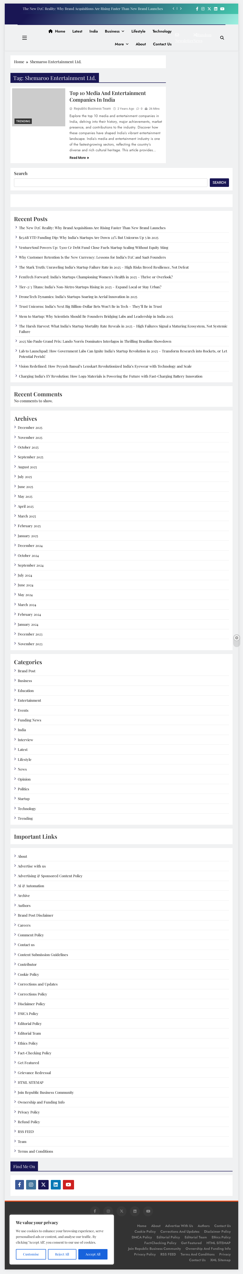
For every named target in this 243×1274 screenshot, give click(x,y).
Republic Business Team (92, 109)
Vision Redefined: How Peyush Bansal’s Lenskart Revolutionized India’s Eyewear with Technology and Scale (105, 367)
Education (26, 691)
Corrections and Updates (38, 985)
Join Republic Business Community (46, 1093)
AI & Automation (31, 886)
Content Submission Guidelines (43, 955)
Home (56, 31)
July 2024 (25, 576)
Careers (24, 926)
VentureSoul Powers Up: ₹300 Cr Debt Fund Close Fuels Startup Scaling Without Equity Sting (93, 248)
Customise (31, 1254)
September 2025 (30, 457)
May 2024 (25, 595)
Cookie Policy (28, 975)
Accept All (92, 1254)
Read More (79, 159)
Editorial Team (29, 1034)
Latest (77, 31)
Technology (162, 31)
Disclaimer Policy (31, 1004)
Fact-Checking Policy (34, 1053)
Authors (24, 906)
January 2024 (28, 625)
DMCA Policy (28, 1014)
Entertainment (29, 701)
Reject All (62, 1254)
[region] (61, 1240)
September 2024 (30, 566)
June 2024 (25, 585)
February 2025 (29, 526)
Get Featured (28, 1063)
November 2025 (30, 438)
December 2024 (30, 546)
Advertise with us (32, 867)
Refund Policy (29, 1122)
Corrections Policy (32, 995)
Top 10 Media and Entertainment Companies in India (108, 97)
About (141, 44)
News (22, 770)
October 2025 (28, 448)
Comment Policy (31, 935)
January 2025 (28, 536)
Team (22, 1142)
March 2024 (27, 605)
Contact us (162, 44)
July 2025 (25, 477)
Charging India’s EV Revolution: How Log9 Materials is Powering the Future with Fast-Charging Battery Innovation (110, 377)
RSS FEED (26, 1132)
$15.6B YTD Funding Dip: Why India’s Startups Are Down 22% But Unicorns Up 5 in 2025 (88, 238)
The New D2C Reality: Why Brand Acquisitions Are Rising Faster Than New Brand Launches (93, 8)
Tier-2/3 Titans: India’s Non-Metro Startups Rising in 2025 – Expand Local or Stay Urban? (90, 287)
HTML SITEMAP (30, 1083)
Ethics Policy (28, 1044)
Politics (23, 789)
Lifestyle (138, 31)
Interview (25, 740)
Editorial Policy (30, 1024)
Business (112, 31)
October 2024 (28, 556)
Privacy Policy (29, 1113)
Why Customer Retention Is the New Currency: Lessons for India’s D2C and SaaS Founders (92, 258)
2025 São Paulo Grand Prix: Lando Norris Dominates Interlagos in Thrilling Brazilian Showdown (95, 342)
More (119, 44)
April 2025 (25, 507)
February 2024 (29, 615)
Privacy (225, 1255)
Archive (24, 896)
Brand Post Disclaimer (35, 916)
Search (21, 174)
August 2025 (27, 467)
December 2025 (30, 428)
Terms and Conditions (35, 1152)
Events (23, 711)
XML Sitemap (220, 1261)
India (93, 31)
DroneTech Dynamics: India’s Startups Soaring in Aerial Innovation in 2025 (78, 297)
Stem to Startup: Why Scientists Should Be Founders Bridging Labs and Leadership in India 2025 (96, 317)
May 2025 (25, 497)
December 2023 (30, 635)
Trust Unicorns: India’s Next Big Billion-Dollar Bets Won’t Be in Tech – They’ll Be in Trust (90, 307)
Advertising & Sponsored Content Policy (50, 876)
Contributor (27, 965)
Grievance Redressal (34, 1073)
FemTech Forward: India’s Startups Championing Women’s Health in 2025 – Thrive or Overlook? (96, 277)
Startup (24, 799)
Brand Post (26, 671)
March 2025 (27, 517)
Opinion (24, 780)
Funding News (29, 721)
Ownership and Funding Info (41, 1103)
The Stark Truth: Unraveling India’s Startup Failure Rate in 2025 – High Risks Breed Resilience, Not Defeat (104, 268)
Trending (23, 121)
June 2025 (25, 487)
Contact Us (197, 1261)
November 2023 (30, 644)
